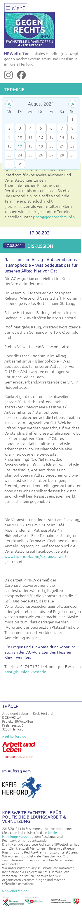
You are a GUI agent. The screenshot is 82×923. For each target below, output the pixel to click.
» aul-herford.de (14, 736)
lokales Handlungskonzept (30, 834)
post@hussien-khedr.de (25, 671)
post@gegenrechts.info (54, 216)
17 (19, 146)
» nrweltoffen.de (14, 891)
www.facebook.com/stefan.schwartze (37, 556)
